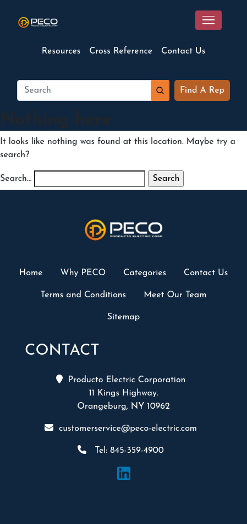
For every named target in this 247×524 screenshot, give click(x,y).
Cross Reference (120, 51)
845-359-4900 (136, 450)
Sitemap (123, 317)
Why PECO (83, 273)
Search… (15, 178)
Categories (144, 273)
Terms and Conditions (84, 295)
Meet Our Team (175, 295)
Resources (61, 51)
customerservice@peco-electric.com (128, 428)
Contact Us (183, 51)
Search (160, 90)
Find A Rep (202, 90)
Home (31, 273)
